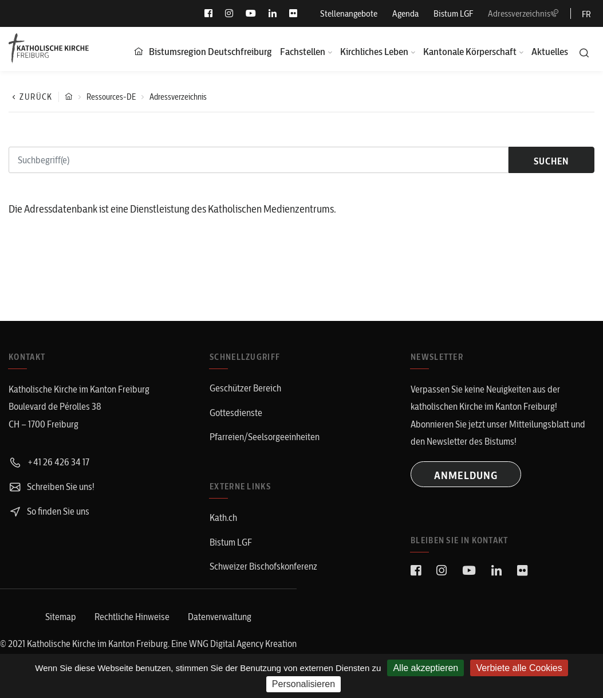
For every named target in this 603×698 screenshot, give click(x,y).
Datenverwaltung (219, 616)
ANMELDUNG (466, 475)
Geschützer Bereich (245, 388)
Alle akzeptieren (425, 668)
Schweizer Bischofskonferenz (263, 566)
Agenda (405, 13)
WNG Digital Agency (227, 643)
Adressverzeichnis (523, 13)
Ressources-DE (111, 97)
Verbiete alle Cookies (519, 668)
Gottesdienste (236, 412)
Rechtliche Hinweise (132, 616)
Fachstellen (302, 51)
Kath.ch (223, 517)
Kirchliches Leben (374, 51)
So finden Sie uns (49, 511)
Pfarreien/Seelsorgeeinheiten (265, 436)
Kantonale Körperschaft (470, 51)
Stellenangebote (348, 13)
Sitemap (60, 616)
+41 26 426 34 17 (49, 462)
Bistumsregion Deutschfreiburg (210, 51)
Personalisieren (303, 684)
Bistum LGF (453, 13)
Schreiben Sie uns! (51, 486)
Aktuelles (549, 51)
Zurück (31, 97)
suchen (551, 161)
